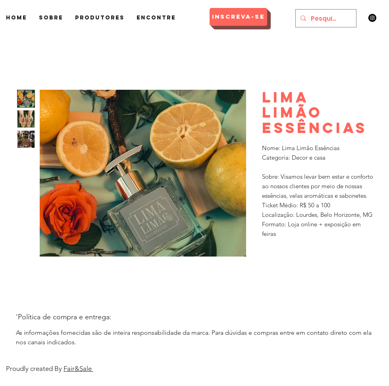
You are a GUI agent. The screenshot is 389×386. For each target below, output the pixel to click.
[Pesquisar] (325, 18)
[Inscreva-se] (238, 17)
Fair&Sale (78, 368)
